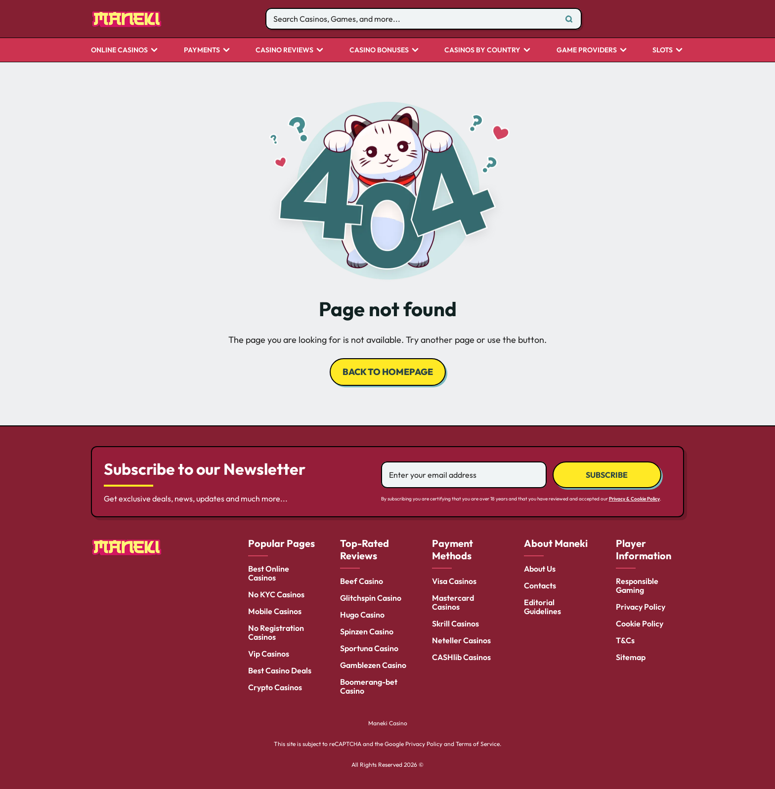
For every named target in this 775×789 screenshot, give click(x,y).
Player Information (643, 549)
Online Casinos (119, 50)
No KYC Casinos (276, 594)
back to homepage (388, 371)
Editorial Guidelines (542, 606)
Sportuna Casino (369, 648)
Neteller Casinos (461, 640)
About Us (540, 569)
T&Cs (625, 640)
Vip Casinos (268, 654)
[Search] (569, 19)
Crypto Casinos (275, 687)
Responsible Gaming (637, 585)
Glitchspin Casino (370, 598)
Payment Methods (452, 549)
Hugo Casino (362, 615)
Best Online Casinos (268, 573)
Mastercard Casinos (453, 602)
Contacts (540, 585)
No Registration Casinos (276, 632)
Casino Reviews (284, 50)
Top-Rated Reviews (364, 549)
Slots (662, 50)
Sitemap (631, 657)
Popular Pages (281, 543)
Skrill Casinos (455, 623)
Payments (202, 50)
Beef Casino (361, 581)
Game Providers (587, 50)
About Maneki (556, 543)
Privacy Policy (640, 607)
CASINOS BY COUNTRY (482, 50)
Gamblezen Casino (373, 665)
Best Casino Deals (279, 670)
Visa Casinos (454, 581)
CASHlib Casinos (461, 657)
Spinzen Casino (366, 631)
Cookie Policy (639, 623)
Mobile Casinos (274, 611)
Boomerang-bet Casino (368, 686)
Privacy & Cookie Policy (634, 499)
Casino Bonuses (379, 50)
